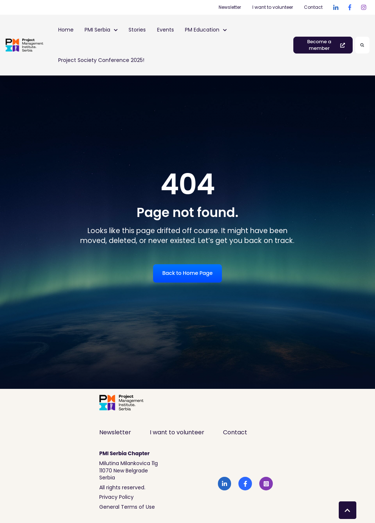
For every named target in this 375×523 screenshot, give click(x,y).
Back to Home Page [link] (187, 273)
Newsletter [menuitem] (115, 432)
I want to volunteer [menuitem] (177, 432)
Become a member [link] (326, 45)
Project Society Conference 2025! (101, 60)
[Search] (362, 45)
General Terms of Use (127, 507)
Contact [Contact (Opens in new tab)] (313, 7)
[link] (336, 7)
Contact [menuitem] (235, 432)
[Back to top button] (347, 510)
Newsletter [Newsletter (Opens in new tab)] (230, 7)
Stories (137, 29)
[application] (373, 521)
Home (66, 29)
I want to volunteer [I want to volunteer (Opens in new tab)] (272, 7)
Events (165, 29)
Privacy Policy (116, 497)
